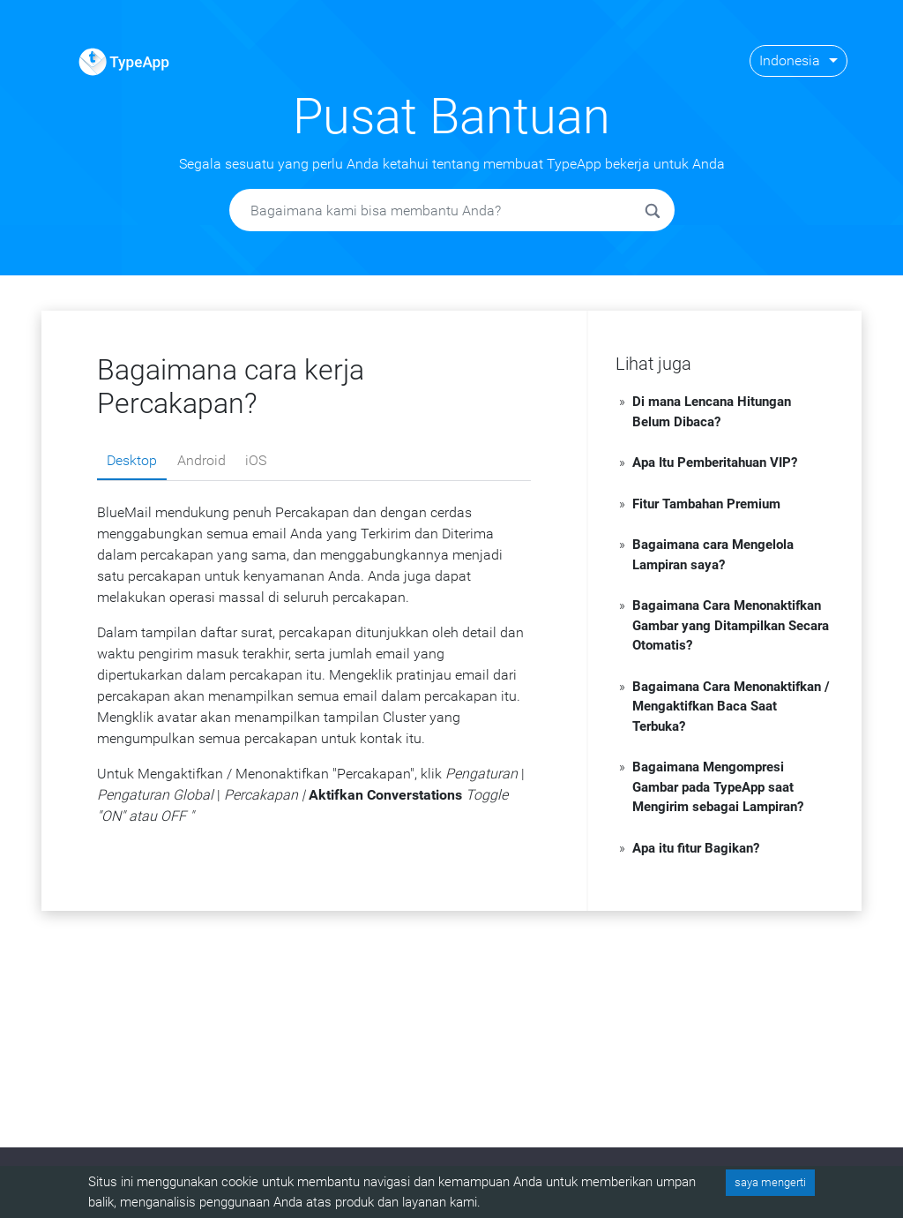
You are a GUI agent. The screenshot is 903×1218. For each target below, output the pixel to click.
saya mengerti (770, 1182)
